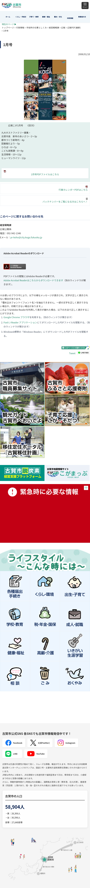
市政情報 (70, 18)
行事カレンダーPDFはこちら (73, 189)
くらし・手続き (20, 17)
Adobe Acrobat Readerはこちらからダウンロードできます (33, 280)
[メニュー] (85, 5)
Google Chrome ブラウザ (16, 317)
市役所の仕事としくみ (36, 27)
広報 (63, 27)
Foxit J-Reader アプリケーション (20, 322)
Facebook (13, 743)
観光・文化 (58, 17)
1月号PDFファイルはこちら (31, 173)
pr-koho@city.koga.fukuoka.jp (26, 237)
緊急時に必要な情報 (45, 513)
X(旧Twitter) (40, 743)
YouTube (36, 753)
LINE (11, 753)
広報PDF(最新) (74, 27)
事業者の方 (82, 17)
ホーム (8, 17)
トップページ (8, 27)
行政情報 (20, 27)
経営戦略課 (54, 27)
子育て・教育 (34, 17)
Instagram (66, 743)
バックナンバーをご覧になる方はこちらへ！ (65, 200)
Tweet (72, 353)
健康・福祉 (46, 17)
